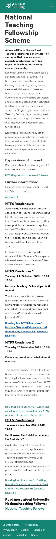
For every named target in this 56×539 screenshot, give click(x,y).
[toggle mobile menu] (51, 5)
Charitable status (12, 525)
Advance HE (12, 197)
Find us (35, 535)
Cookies (25, 530)
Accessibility (31, 525)
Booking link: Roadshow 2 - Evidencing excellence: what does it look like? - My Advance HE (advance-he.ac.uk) (27, 411)
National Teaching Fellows (25, 509)
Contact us (21, 535)
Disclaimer (39, 530)
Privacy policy (10, 530)
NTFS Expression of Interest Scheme (26, 175)
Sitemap (7, 535)
